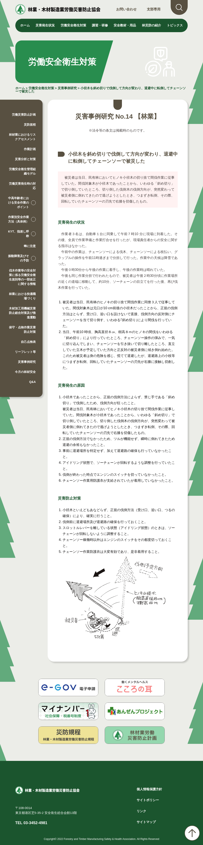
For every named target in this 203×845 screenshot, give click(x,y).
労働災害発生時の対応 (22, 186)
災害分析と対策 (25, 159)
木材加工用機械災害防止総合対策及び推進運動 (22, 313)
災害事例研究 (67, 88)
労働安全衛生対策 (41, 88)
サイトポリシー (148, 800)
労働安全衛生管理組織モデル (22, 171)
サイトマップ (146, 822)
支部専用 (153, 9)
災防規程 (30, 124)
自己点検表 (28, 341)
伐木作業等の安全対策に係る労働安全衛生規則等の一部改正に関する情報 (22, 277)
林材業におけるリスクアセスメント (22, 137)
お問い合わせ (126, 9)
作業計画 (30, 149)
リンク (141, 811)
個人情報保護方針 (149, 789)
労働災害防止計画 (24, 114)
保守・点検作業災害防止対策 (22, 329)
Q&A (32, 382)
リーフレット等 (25, 352)
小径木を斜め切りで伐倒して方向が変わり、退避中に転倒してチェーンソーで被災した (100, 89)
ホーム (25, 25)
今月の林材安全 (25, 372)
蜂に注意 (30, 246)
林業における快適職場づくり (22, 296)
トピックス (175, 25)
